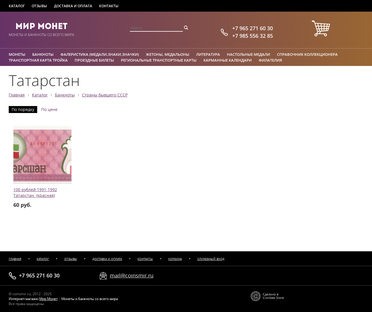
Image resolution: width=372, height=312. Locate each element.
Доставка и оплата (73, 5)
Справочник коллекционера (307, 54)
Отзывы (39, 5)
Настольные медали (248, 54)
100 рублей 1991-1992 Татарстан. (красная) (35, 192)
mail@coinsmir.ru (131, 275)
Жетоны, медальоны (167, 54)
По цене (49, 109)
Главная (17, 95)
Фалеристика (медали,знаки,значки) (99, 54)
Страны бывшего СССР (105, 95)
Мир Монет (41, 26)
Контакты (109, 5)
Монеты (17, 54)
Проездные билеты (94, 60)
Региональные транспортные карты (158, 60)
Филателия (270, 60)
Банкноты (42, 54)
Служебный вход (210, 259)
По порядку (23, 109)
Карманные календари (227, 60)
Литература (208, 54)
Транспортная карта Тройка (38, 60)
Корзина (175, 259)
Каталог (17, 5)
